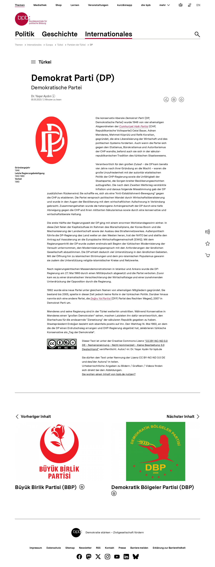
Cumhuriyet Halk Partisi (133, 126)
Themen (19, 45)
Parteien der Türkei (76, 45)
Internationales (34, 45)
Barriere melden (139, 547)
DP (91, 45)
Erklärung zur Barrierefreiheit (169, 547)
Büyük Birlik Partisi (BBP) (46, 487)
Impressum (36, 547)
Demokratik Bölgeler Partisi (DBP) (152, 487)
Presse (122, 547)
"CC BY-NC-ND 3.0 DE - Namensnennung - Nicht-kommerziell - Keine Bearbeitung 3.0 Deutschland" (125, 345)
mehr (164, 5)
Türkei (60, 45)
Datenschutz (53, 547)
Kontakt (109, 547)
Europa (49, 45)
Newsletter (85, 547)
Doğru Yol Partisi (100, 298)
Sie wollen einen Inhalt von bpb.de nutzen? (109, 374)
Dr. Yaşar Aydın (43, 96)
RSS (98, 547)
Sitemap (70, 547)
